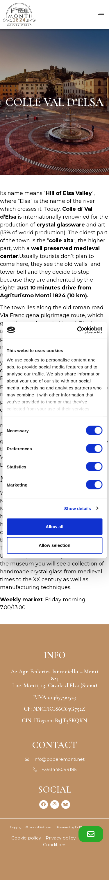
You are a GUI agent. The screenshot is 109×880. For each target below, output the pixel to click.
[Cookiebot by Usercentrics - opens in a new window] (77, 330)
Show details (77, 508)
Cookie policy (26, 838)
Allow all (54, 526)
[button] (90, 834)
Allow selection (54, 545)
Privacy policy (61, 838)
